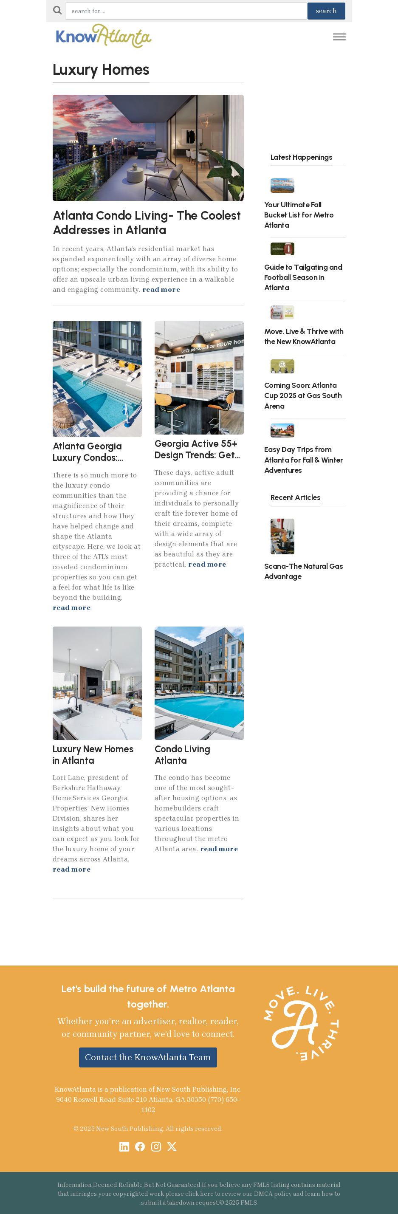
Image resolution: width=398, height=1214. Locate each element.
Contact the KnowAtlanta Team (148, 1057)
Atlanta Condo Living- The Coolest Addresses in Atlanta (147, 222)
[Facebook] (140, 1147)
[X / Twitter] (172, 1147)
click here (199, 1193)
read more (161, 289)
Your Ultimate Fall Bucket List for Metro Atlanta (299, 214)
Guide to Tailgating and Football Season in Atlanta (303, 277)
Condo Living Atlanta (182, 754)
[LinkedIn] (124, 1147)
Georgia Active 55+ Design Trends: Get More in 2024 (196, 455)
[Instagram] (156, 1147)
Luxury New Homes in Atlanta (93, 754)
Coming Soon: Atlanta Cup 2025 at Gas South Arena (303, 395)
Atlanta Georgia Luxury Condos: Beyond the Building (94, 457)
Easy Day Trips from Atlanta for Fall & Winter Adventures (303, 459)
